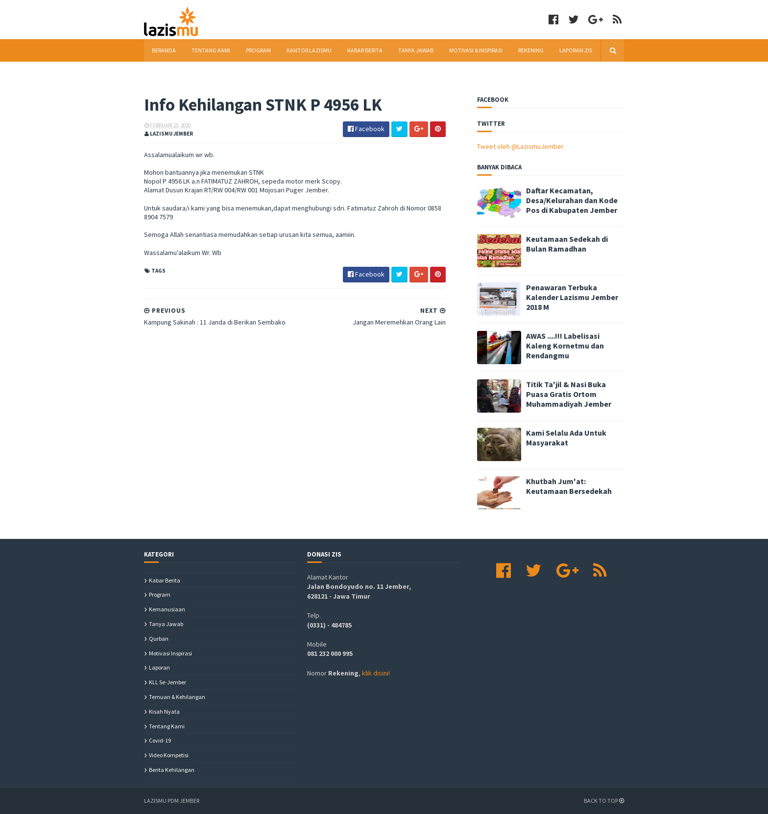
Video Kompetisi (169, 755)
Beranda (164, 50)
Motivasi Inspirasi (170, 653)
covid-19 (160, 740)
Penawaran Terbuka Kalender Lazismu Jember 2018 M (572, 297)
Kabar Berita (365, 50)
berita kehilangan (171, 769)
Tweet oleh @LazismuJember (520, 146)
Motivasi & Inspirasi (476, 50)
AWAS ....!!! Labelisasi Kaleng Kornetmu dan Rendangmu (565, 345)
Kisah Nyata (164, 711)
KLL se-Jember (167, 682)
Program (258, 50)
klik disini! (376, 673)
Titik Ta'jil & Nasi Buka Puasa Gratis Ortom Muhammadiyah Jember (568, 394)
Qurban (158, 638)
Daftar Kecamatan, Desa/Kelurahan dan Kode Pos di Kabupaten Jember (572, 200)
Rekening (531, 50)
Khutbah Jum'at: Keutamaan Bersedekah (569, 486)
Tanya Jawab (415, 50)
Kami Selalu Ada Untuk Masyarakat (566, 437)
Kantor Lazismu (309, 50)
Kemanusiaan (167, 609)
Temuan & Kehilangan (177, 696)
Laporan (159, 667)
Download (167, 72)
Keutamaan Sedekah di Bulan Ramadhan (567, 244)
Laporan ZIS (575, 50)
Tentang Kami (211, 50)
